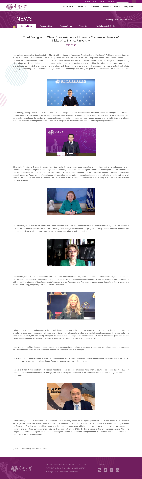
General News (126, 20)
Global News (84, 26)
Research (107, 7)
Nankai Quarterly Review (106, 26)
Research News (46, 26)
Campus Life (129, 7)
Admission (81, 7)
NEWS (117, 20)
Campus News (66, 26)
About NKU (68, 7)
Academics (94, 7)
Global (117, 7)
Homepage (110, 20)
